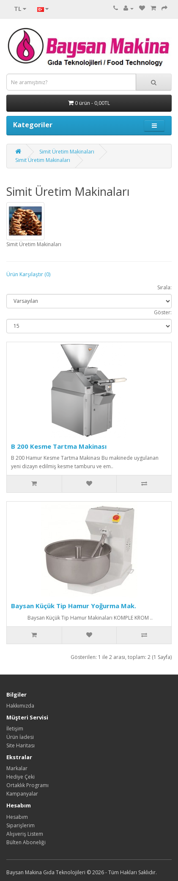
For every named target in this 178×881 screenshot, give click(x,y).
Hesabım (17, 817)
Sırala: (164, 287)
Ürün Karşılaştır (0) (28, 274)
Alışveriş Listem (24, 833)
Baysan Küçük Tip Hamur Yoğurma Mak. (73, 605)
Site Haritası (20, 745)
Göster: (163, 312)
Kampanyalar (22, 793)
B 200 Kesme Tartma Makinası (59, 446)
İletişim (14, 728)
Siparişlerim (20, 825)
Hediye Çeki (20, 776)
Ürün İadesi (20, 737)
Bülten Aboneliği (26, 842)
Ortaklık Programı (27, 785)
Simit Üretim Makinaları (66, 151)
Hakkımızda (20, 705)
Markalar (16, 768)
